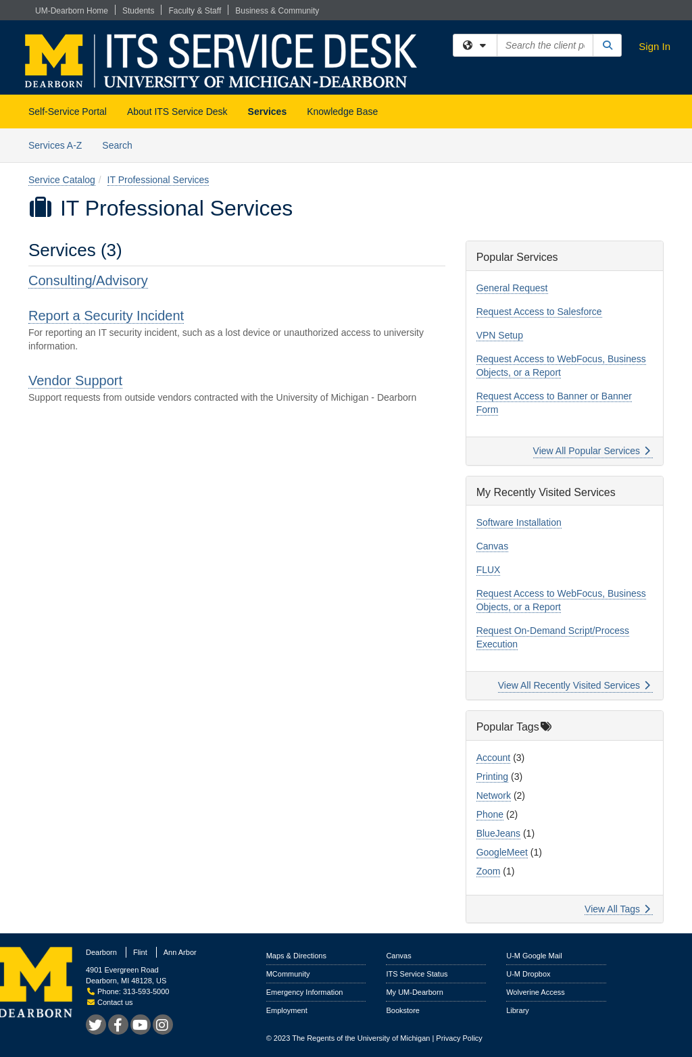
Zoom (488, 871)
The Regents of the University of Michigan (361, 1038)
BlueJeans (498, 833)
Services (267, 111)
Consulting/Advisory (88, 280)
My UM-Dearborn (414, 992)
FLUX (488, 569)
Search (122, 144)
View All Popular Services (591, 450)
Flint (140, 952)
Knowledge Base (342, 111)
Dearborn (101, 952)
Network (493, 795)
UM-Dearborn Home (71, 11)
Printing (492, 776)
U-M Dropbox (528, 974)
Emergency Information (304, 992)
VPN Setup (499, 335)
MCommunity (288, 974)
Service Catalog (61, 179)
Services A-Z (55, 145)
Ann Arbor (180, 952)
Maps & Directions (296, 956)
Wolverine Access (535, 992)
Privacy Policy (459, 1038)
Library (517, 1010)
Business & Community (277, 11)
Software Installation (519, 522)
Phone (489, 814)
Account (493, 757)
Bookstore (403, 1010)
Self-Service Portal (67, 111)
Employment (286, 1010)
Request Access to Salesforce (539, 311)
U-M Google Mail (534, 956)
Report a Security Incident (106, 315)
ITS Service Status (416, 974)
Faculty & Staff (194, 11)
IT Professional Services (158, 179)
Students (138, 11)
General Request (512, 287)
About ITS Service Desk (177, 111)
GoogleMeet (502, 852)
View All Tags (617, 909)
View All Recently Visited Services (574, 685)
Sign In (654, 46)
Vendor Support (75, 380)
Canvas (492, 546)
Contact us (110, 1002)
